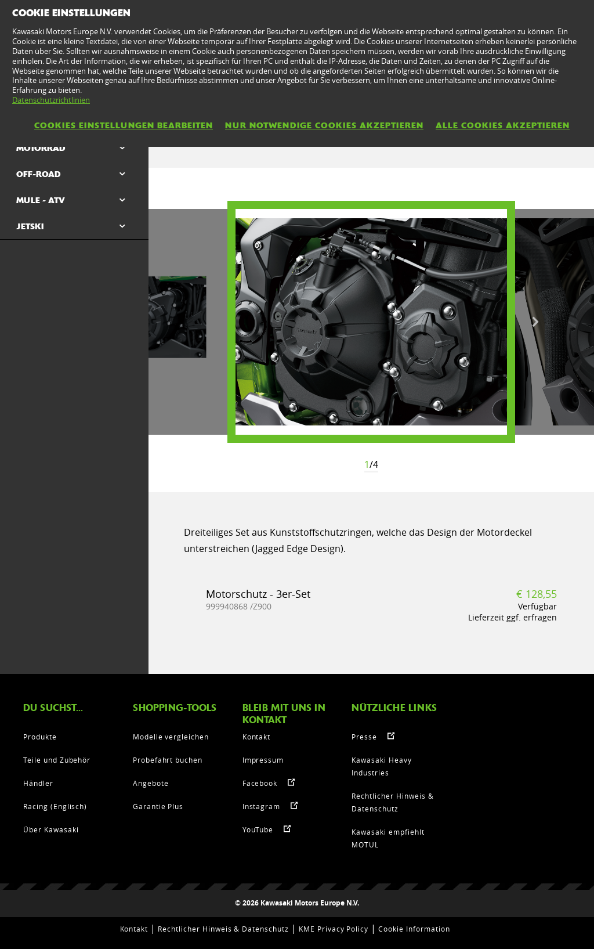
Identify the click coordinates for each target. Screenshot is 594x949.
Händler (38, 783)
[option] (371, 322)
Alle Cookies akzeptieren (503, 125)
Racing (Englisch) (55, 806)
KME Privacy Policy (333, 928)
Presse (364, 736)
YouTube (258, 829)
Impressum (263, 759)
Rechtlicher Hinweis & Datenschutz (223, 928)
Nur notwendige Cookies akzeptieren (324, 125)
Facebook (260, 783)
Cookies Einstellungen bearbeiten (123, 125)
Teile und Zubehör (56, 759)
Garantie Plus (158, 806)
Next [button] (535, 322)
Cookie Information (414, 928)
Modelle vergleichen (171, 736)
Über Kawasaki (50, 829)
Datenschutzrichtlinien (51, 100)
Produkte (40, 736)
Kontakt (256, 736)
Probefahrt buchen (167, 759)
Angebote (151, 783)
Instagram (261, 806)
